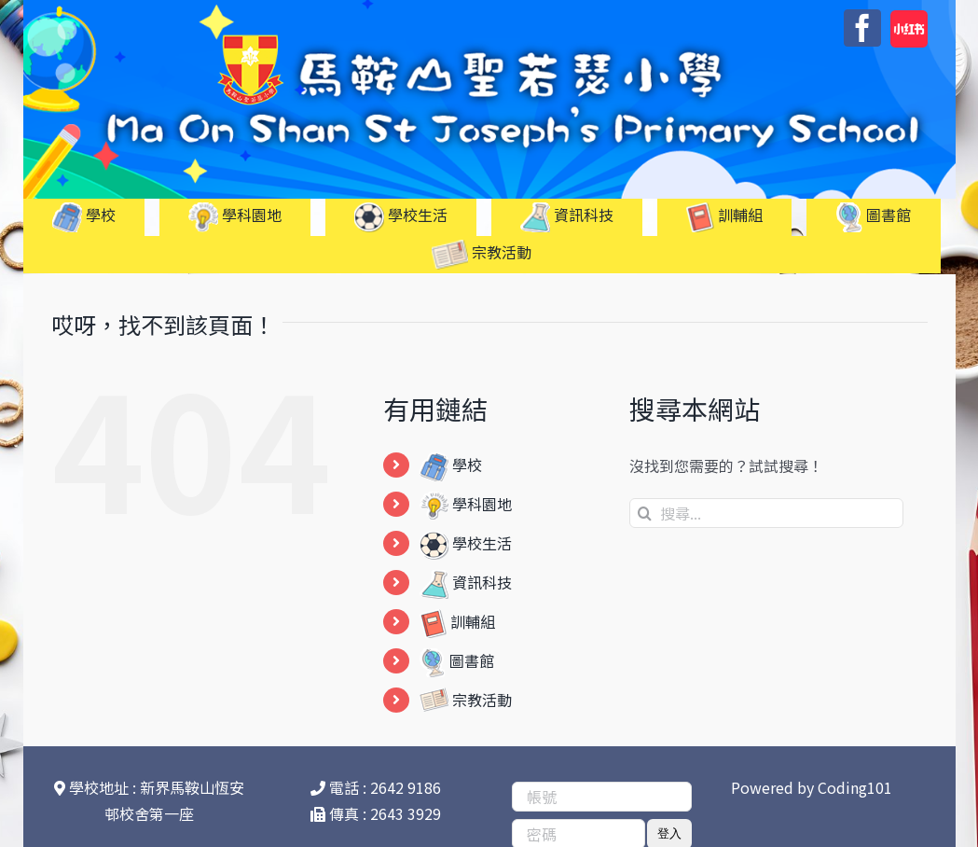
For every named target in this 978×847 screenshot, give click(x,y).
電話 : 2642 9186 (375, 787)
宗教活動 (466, 699)
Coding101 (855, 787)
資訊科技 (466, 582)
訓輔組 (457, 621)
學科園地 (466, 504)
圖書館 (457, 660)
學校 (451, 464)
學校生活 (466, 543)
